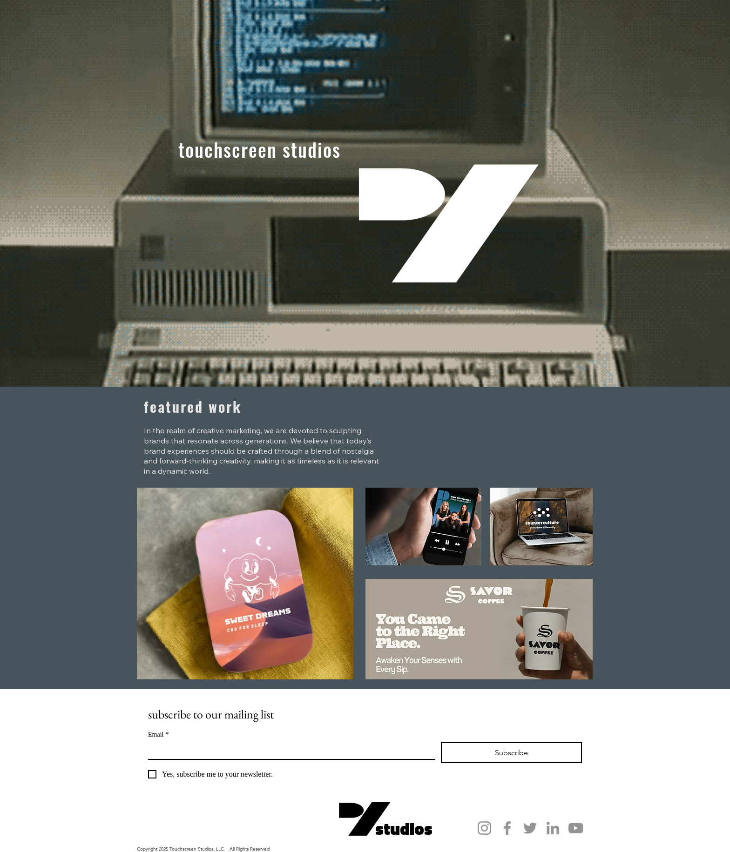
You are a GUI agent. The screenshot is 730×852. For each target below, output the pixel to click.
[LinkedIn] (553, 828)
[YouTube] (576, 828)
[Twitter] (530, 828)
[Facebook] (507, 828)
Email (158, 734)
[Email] (289, 750)
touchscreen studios (259, 149)
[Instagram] (484, 828)
